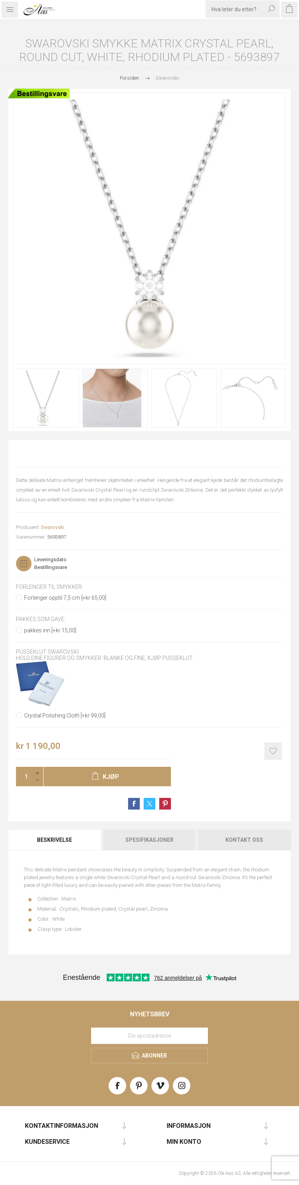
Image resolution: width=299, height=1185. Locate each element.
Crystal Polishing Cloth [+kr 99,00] (65, 715)
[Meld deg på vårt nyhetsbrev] (149, 1036)
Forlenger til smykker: (49, 587)
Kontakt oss (244, 840)
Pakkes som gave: (40, 619)
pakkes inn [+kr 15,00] (50, 630)
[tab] (55, 839)
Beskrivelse (54, 840)
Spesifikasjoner (149, 840)
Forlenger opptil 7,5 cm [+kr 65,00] (65, 598)
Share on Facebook (134, 804)
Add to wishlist (273, 751)
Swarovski (52, 527)
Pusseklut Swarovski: (48, 652)
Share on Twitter (149, 804)
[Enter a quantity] (24, 776)
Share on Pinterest (165, 804)
